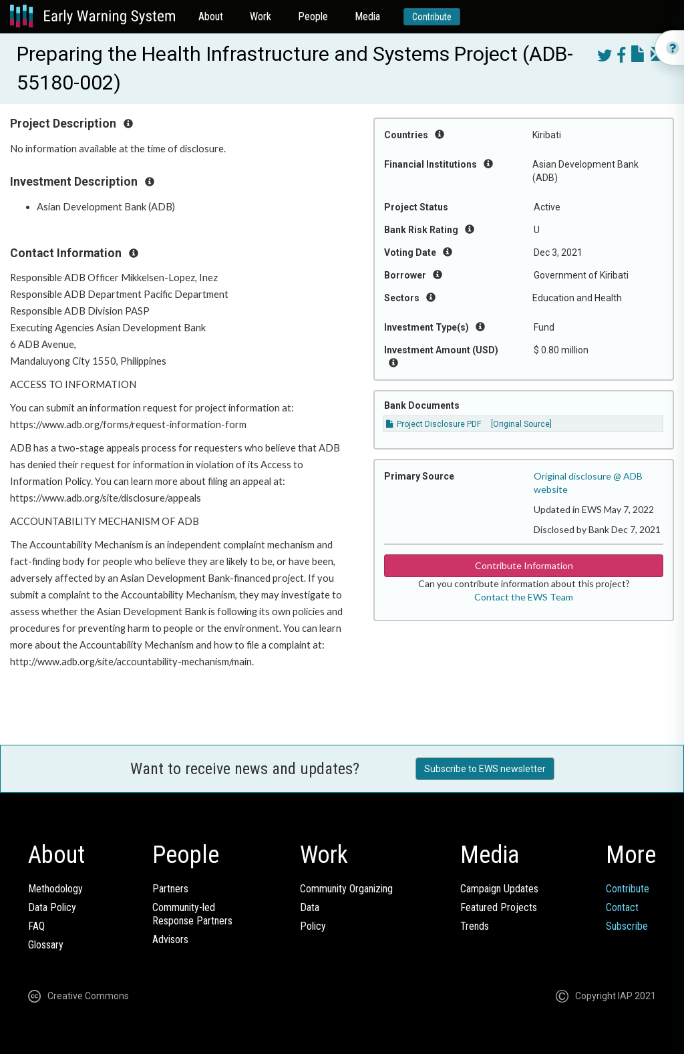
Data (309, 907)
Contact (622, 907)
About (210, 16)
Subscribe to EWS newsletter (485, 768)
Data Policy (52, 907)
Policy (313, 926)
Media (367, 16)
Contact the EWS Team (523, 596)
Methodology (55, 888)
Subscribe (627, 926)
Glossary (45, 944)
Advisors (170, 939)
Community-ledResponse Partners (192, 914)
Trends (474, 926)
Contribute (432, 16)
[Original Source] (521, 424)
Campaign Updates (499, 888)
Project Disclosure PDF (433, 424)
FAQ (36, 926)
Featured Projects (498, 907)
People (313, 16)
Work (260, 16)
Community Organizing (346, 888)
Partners (170, 888)
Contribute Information (524, 565)
